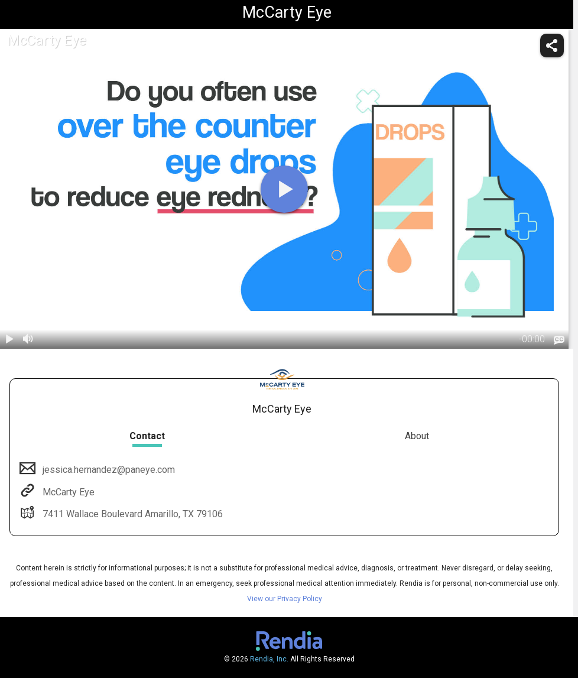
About (417, 436)
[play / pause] (9, 339)
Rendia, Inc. (269, 659)
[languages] (559, 340)
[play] (284, 189)
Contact (147, 436)
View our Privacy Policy (284, 599)
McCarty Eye (67, 492)
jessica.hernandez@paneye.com (107, 469)
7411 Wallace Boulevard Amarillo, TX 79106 (131, 514)
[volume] (28, 339)
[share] (552, 45)
